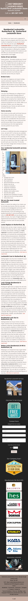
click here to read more (13, 373)
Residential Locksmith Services (14, 379)
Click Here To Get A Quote (14, 400)
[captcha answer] (15, 448)
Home (9, 23)
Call (14, 599)
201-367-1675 (17, 13)
